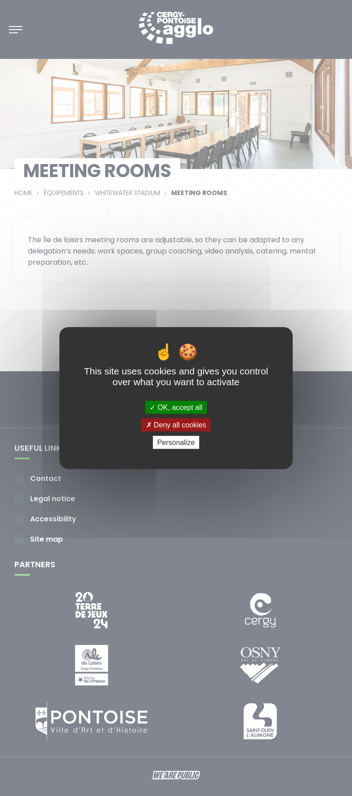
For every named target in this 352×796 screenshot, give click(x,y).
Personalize (176, 442)
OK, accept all (176, 407)
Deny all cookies (176, 424)
